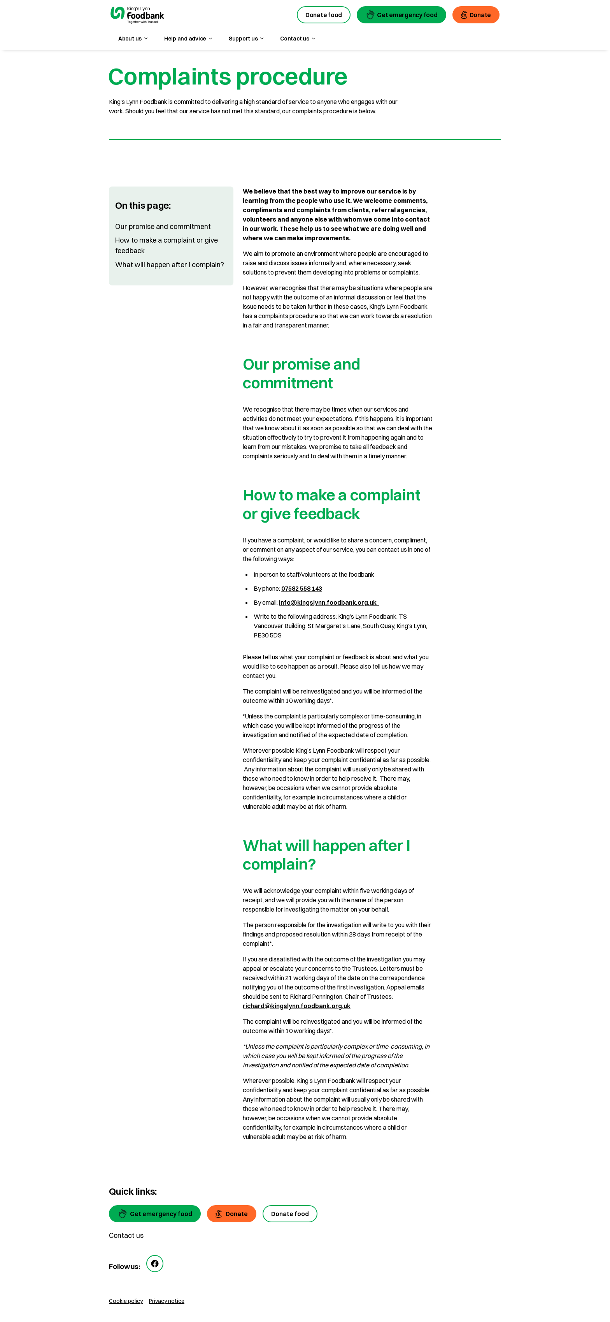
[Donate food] (290, 1213)
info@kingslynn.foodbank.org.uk (329, 602)
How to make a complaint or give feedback (166, 245)
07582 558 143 (301, 588)
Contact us (126, 1235)
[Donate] (231, 1213)
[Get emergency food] (155, 1213)
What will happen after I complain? (169, 264)
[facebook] (154, 1263)
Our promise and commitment (163, 226)
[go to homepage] (137, 16)
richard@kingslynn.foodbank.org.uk (297, 1006)
